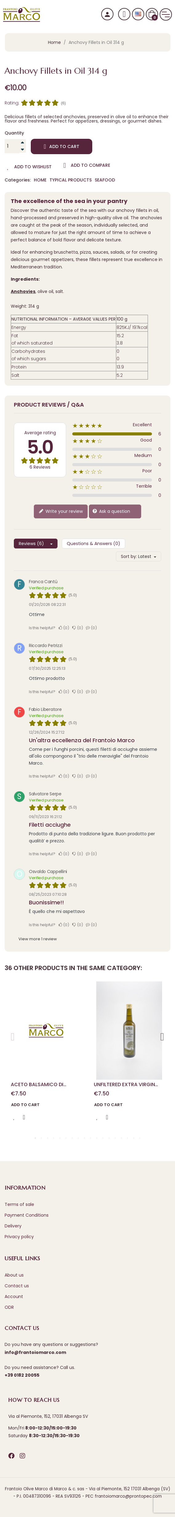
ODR (9, 1307)
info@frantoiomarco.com (35, 1352)
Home (40, 180)
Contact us (17, 1286)
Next (162, 1034)
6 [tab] (66, 1138)
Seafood (105, 180)
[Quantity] (12, 146)
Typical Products (71, 180)
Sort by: (129, 556)
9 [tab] (85, 1138)
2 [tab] (41, 1138)
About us (14, 1275)
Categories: (18, 180)
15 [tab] (121, 1138)
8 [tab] (78, 1138)
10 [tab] (91, 1138)
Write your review (61, 511)
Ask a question (111, 511)
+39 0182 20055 (22, 1375)
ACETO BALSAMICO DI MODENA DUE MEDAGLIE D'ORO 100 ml (39, 1084)
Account (14, 1296)
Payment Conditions (27, 1215)
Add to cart (61, 146)
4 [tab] (54, 1138)
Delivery (13, 1226)
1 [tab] (35, 1138)
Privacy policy (19, 1237)
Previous (13, 1034)
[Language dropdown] (138, 14)
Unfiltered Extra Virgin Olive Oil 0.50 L (124, 1084)
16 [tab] (128, 1138)
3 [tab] (48, 1138)
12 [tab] (103, 1138)
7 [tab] (72, 1138)
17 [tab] (134, 1138)
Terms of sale (19, 1204)
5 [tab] (60, 1138)
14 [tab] (115, 1138)
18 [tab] (140, 1138)
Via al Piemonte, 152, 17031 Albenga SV (48, 1416)
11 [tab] (97, 1138)
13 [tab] (109, 1138)
